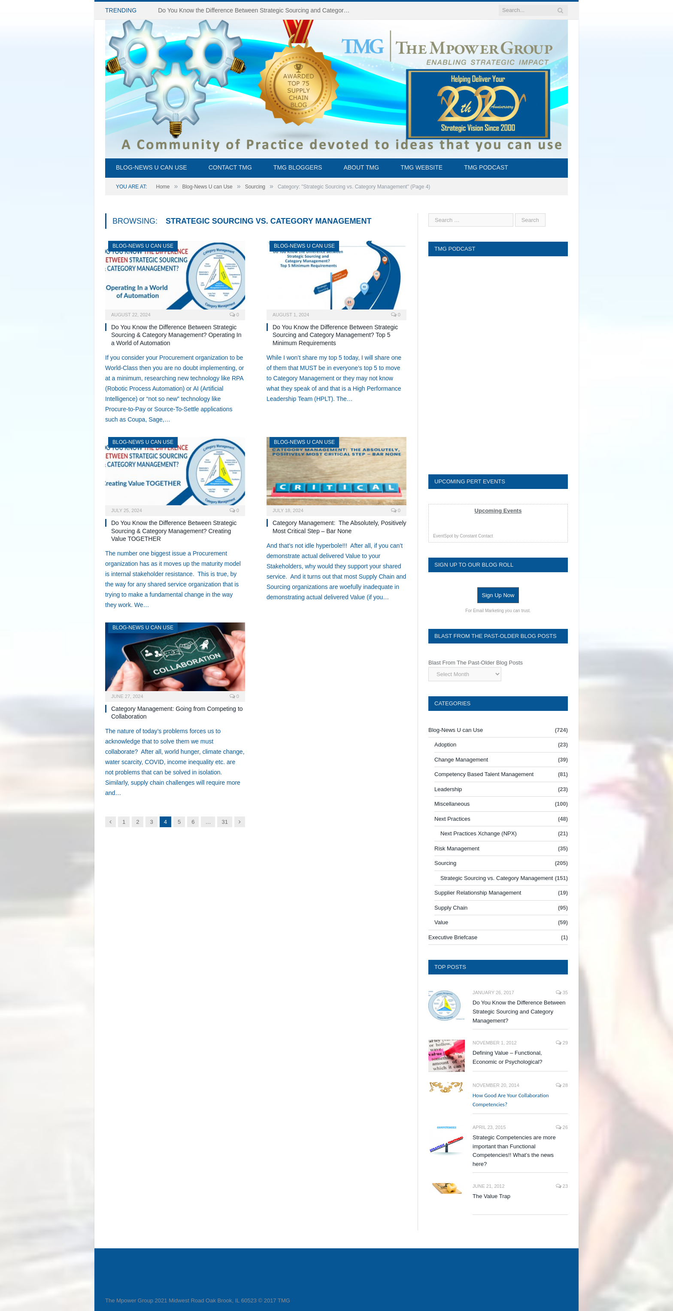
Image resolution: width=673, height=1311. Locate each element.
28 (562, 1085)
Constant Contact (476, 536)
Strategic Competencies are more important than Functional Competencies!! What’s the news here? (514, 1151)
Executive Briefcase (452, 937)
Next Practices (452, 819)
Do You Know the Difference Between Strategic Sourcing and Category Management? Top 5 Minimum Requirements (335, 335)
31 (224, 822)
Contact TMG (230, 167)
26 (562, 1127)
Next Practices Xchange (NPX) (478, 833)
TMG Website (421, 167)
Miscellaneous (452, 804)
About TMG (361, 167)
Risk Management (456, 848)
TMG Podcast (486, 167)
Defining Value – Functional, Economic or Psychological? (508, 1057)
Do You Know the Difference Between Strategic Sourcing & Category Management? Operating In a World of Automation (176, 335)
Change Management (461, 759)
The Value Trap (491, 1196)
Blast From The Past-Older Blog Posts (475, 662)
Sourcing (445, 863)
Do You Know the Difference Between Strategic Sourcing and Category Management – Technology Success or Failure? (256, 10)
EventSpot (443, 536)
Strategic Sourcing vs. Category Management (496, 878)
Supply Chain (450, 907)
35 (562, 992)
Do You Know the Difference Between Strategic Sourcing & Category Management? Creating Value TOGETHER (173, 530)
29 (562, 1042)
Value (441, 922)
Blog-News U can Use (151, 167)
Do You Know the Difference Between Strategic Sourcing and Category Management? (519, 1011)
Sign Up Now (498, 595)
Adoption (445, 744)
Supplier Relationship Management (477, 892)
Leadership (448, 789)
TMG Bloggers (297, 167)
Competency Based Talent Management (484, 774)
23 (562, 1186)
